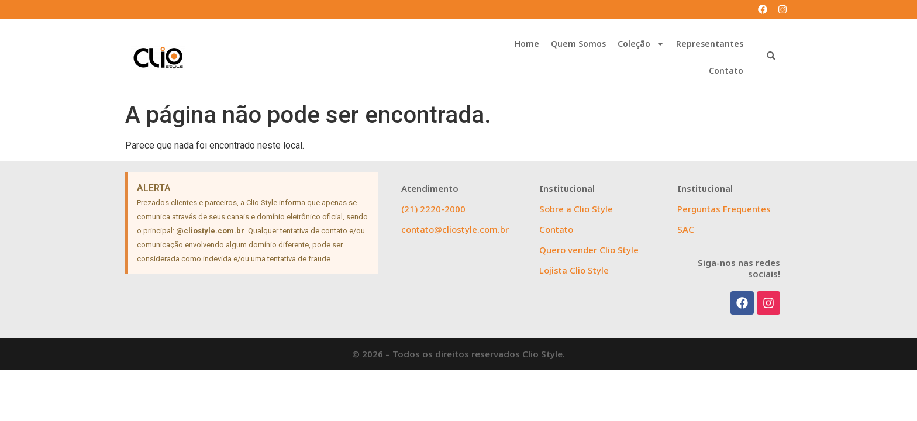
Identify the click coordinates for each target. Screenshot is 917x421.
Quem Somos (578, 43)
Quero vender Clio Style (589, 250)
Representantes (709, 43)
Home (527, 43)
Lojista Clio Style (574, 270)
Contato (726, 70)
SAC (685, 229)
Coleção (641, 44)
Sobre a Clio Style (576, 209)
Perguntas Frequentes (724, 209)
